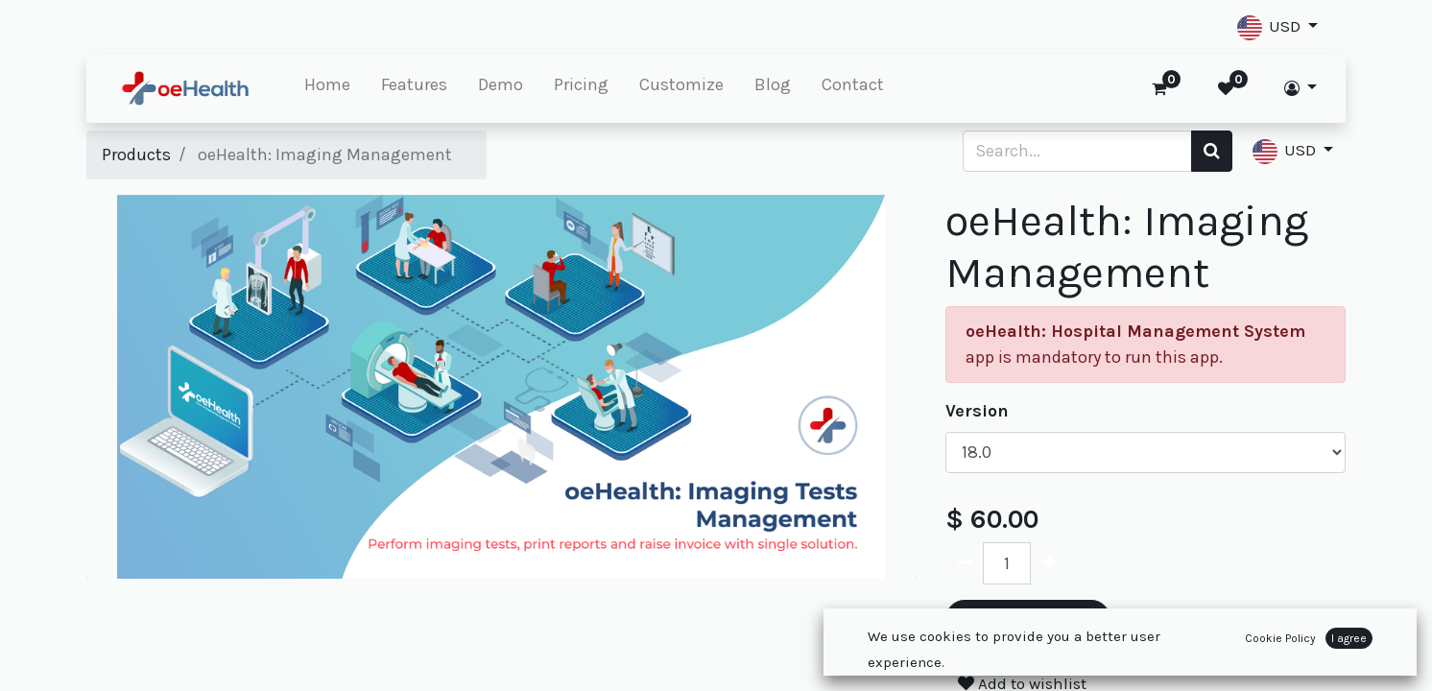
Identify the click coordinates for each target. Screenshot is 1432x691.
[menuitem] (327, 89)
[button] (1277, 27)
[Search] (1211, 151)
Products (136, 154)
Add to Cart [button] (1028, 624)
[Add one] (1049, 563)
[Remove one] (964, 563)
